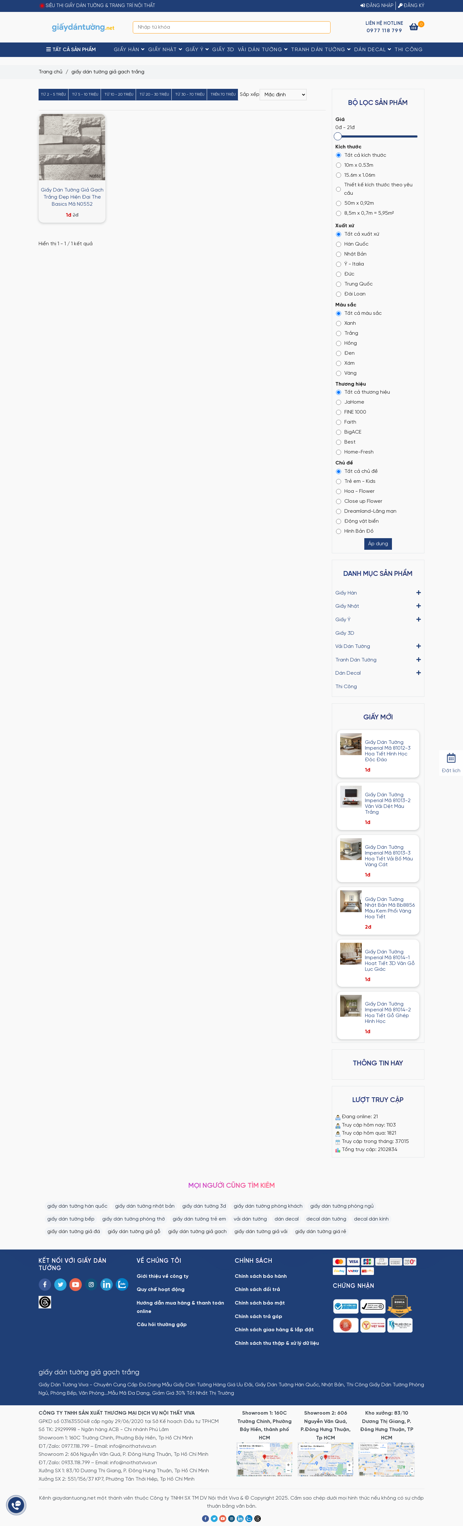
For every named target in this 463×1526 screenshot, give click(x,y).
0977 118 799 (384, 30)
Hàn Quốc (352, 244)
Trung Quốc (354, 284)
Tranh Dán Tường (321, 49)
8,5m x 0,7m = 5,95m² (365, 213)
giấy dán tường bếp (71, 1219)
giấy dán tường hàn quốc (77, 1206)
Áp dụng (378, 544)
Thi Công (409, 49)
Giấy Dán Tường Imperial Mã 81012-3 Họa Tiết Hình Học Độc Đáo (388, 751)
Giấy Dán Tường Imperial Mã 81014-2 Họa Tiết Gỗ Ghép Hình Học (388, 1012)
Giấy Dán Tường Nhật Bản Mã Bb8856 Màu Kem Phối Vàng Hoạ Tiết (390, 908)
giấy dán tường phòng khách (268, 1206)
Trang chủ (50, 72)
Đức (345, 274)
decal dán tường (326, 1219)
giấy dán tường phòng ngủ (342, 1206)
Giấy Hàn (129, 49)
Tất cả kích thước (361, 155)
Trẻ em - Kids (356, 481)
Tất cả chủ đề (357, 471)
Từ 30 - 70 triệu (189, 94)
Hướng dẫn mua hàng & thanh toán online (180, 1307)
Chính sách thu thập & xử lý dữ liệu (277, 1343)
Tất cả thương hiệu (363, 392)
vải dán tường (250, 1219)
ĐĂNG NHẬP (377, 5)
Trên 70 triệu (223, 94)
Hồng (346, 343)
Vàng (346, 373)
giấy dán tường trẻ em (199, 1219)
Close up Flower (359, 501)
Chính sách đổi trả (257, 1289)
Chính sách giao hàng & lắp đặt (274, 1330)
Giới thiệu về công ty (162, 1276)
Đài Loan (351, 294)
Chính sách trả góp (258, 1316)
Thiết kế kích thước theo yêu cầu (374, 189)
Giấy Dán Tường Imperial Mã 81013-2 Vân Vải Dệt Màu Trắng (388, 803)
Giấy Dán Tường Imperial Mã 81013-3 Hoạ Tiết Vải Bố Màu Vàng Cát (389, 856)
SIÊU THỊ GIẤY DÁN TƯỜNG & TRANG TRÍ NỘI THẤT (100, 5)
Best (346, 442)
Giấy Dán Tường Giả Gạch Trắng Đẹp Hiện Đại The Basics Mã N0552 (72, 197)
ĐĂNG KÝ (411, 5)
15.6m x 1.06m (355, 175)
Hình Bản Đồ (355, 531)
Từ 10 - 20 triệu (118, 94)
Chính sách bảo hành (261, 1276)
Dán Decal (373, 49)
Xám (345, 363)
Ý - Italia (350, 264)
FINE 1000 (351, 412)
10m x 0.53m (354, 165)
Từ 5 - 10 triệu (85, 94)
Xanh (346, 323)
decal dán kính (371, 1219)
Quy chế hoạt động (161, 1289)
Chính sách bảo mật (260, 1303)
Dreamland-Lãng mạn (366, 511)
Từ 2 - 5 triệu (53, 94)
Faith (346, 422)
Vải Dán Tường (263, 49)
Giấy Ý (197, 49)
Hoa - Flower (355, 491)
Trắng (347, 333)
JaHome (350, 402)
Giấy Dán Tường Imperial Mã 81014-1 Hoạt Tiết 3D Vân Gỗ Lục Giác (390, 960)
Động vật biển (357, 521)
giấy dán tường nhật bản (145, 1206)
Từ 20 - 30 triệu (154, 94)
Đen (345, 353)
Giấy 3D (223, 49)
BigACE (348, 432)
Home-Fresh (355, 452)
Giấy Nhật (165, 49)
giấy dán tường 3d (204, 1206)
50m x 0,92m (355, 203)
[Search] (324, 27)
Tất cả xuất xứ (357, 234)
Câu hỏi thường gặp (162, 1324)
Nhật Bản (351, 254)
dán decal (287, 1219)
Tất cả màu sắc (359, 313)
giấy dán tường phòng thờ (133, 1219)
